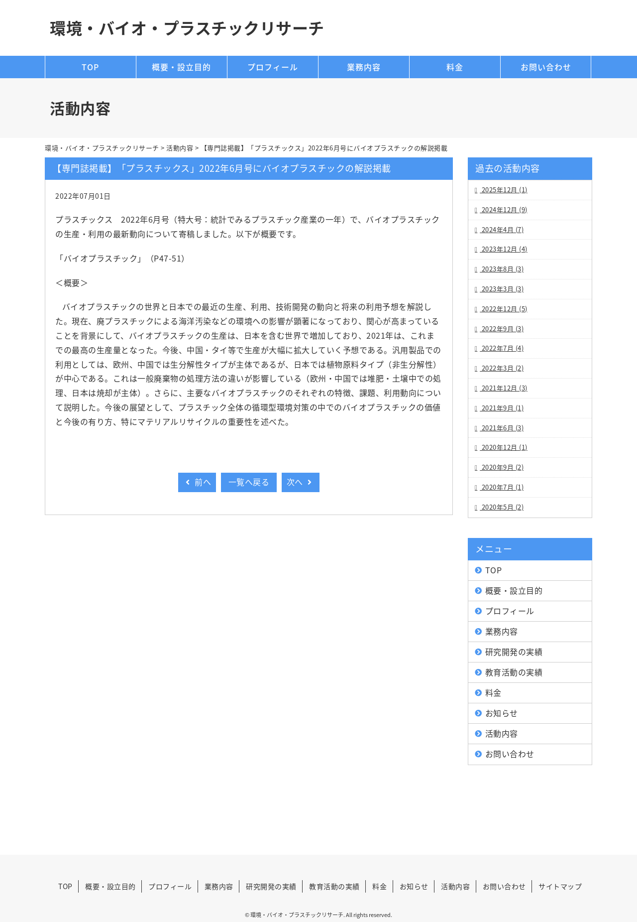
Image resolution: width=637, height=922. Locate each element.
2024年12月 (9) (504, 209)
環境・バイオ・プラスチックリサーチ (187, 27)
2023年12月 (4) (504, 249)
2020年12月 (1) (504, 447)
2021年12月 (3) (504, 388)
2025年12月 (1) (504, 189)
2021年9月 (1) (502, 407)
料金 (454, 67)
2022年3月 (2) (502, 368)
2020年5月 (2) (502, 507)
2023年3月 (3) (502, 288)
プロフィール (272, 67)
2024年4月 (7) (502, 229)
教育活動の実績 (514, 672)
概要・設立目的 (181, 67)
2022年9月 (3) (502, 328)
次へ (301, 482)
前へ (197, 482)
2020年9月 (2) (502, 467)
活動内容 (501, 733)
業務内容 (364, 67)
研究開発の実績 (514, 652)
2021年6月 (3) (502, 427)
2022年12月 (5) (504, 308)
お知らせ (501, 713)
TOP (90, 67)
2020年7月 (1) (502, 487)
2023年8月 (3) (502, 268)
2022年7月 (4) (502, 348)
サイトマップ (560, 886)
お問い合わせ (546, 67)
